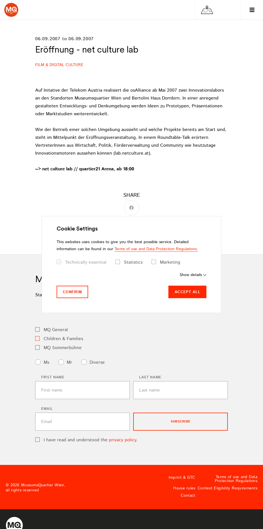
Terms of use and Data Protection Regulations (236, 479)
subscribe (180, 421)
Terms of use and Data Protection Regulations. (156, 249)
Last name (150, 377)
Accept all (187, 292)
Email (47, 409)
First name (52, 377)
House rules (184, 488)
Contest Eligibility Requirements (227, 488)
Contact (188, 496)
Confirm (72, 292)
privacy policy (122, 440)
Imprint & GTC (182, 478)
